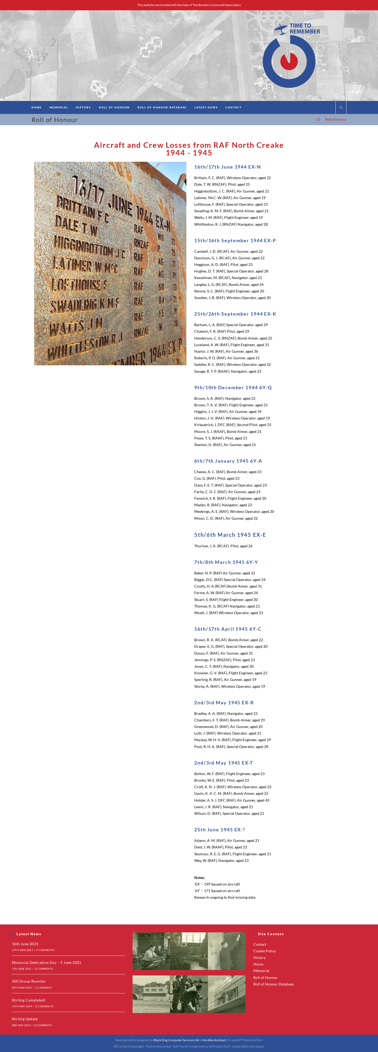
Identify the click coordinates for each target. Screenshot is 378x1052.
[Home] (318, 119)
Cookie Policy (264, 951)
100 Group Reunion (29, 981)
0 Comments (45, 950)
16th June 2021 (25, 944)
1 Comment (43, 987)
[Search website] (341, 108)
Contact (259, 944)
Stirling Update (25, 1018)
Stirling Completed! (29, 1000)
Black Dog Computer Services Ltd (176, 1040)
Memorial (261, 970)
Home (258, 964)
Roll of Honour (335, 119)
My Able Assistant (214, 1040)
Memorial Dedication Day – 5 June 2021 (46, 962)
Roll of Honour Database (273, 984)
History (259, 957)
